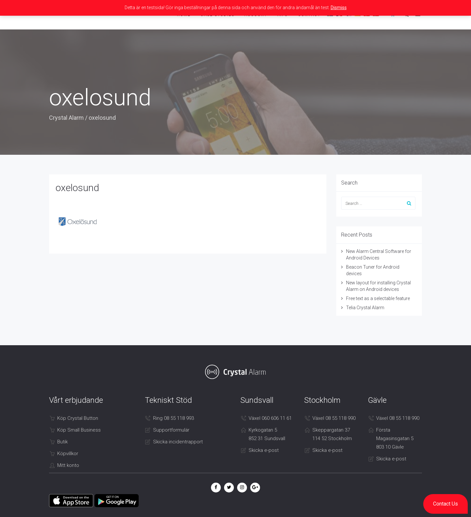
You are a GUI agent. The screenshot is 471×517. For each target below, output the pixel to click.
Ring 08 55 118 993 (173, 418)
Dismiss (339, 7)
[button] (445, 504)
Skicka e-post (264, 450)
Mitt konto (68, 465)
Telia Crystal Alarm (365, 307)
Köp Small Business (79, 430)
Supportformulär (171, 430)
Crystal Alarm (66, 117)
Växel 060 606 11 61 (270, 418)
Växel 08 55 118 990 (334, 418)
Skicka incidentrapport (178, 442)
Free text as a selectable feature (378, 298)
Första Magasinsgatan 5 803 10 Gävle (394, 438)
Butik (62, 442)
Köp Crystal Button (77, 418)
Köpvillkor (67, 453)
